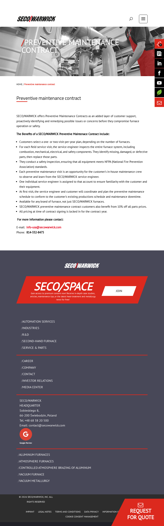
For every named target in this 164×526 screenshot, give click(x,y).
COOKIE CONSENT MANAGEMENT (82, 516)
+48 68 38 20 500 (37, 420)
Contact (28, 374)
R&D (25, 334)
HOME (19, 84)
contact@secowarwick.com (47, 425)
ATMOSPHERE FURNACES (36, 461)
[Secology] (159, 92)
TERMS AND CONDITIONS (68, 511)
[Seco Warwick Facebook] (159, 73)
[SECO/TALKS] (159, 82)
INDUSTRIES (30, 328)
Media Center (32, 387)
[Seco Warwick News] (159, 43)
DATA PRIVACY (91, 511)
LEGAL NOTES (44, 511)
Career (27, 361)
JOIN (119, 291)
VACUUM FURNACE (31, 474)
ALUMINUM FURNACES (34, 455)
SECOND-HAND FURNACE (39, 341)
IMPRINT (30, 511)
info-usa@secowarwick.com (43, 227)
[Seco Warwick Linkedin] (159, 63)
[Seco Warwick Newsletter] (159, 53)
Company (29, 367)
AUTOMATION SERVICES (38, 321)
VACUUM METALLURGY (34, 481)
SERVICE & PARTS (34, 348)
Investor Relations (37, 381)
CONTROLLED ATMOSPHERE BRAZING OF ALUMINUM (55, 468)
